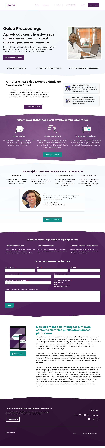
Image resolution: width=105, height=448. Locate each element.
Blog (83, 5)
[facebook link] (98, 419)
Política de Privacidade (90, 433)
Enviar (9, 305)
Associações (73, 4)
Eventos (47, 4)
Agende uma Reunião (33, 107)
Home (37, 5)
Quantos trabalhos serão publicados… (16, 280)
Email (39, 267)
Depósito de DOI (60, 282)
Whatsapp (73, 267)
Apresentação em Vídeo (62, 286)
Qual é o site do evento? (61, 274)
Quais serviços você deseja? (62, 280)
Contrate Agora (94, 5)
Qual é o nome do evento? (12, 274)
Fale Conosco (13, 419)
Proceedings (58, 5)
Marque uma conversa (13, 57)
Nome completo (9, 267)
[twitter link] (94, 419)
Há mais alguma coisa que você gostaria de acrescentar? (21, 289)
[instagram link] (89, 419)
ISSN (56, 284)
